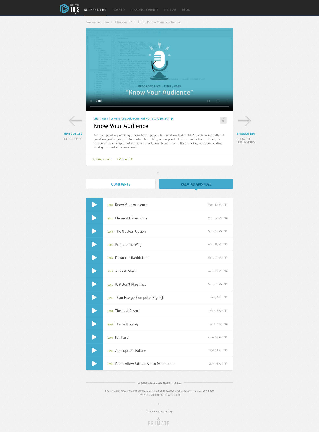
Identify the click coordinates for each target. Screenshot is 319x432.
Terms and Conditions (150, 395)
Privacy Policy (173, 395)
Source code (103, 159)
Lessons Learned (144, 10)
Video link (126, 159)
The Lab (170, 10)
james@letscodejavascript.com (173, 390)
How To (119, 10)
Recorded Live (95, 10)
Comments (120, 184)
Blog (186, 10)
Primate (159, 421)
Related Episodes (196, 184)
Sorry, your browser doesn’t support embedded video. (159, 69)
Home (69, 9)
